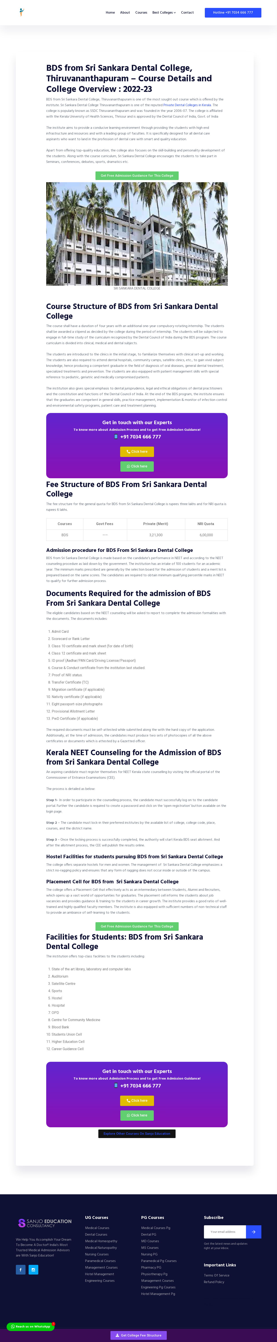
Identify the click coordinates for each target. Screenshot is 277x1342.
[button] (138, 1335)
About (125, 13)
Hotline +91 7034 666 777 (233, 13)
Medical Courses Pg (155, 1228)
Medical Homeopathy (101, 1241)
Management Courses (101, 1268)
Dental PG (148, 1235)
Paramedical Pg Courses (159, 1261)
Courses (141, 13)
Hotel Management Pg (158, 1294)
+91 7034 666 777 (137, 437)
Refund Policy (214, 1282)
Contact (187, 13)
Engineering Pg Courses (158, 1287)
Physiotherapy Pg (154, 1274)
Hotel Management (99, 1274)
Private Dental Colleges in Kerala (187, 105)
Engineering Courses (100, 1281)
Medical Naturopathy (101, 1248)
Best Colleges (162, 13)
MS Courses (150, 1248)
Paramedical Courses (100, 1261)
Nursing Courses (97, 1254)
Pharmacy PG (151, 1268)
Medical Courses (97, 1228)
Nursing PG (149, 1254)
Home (110, 13)
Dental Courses (96, 1235)
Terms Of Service (216, 1275)
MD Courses (150, 1241)
